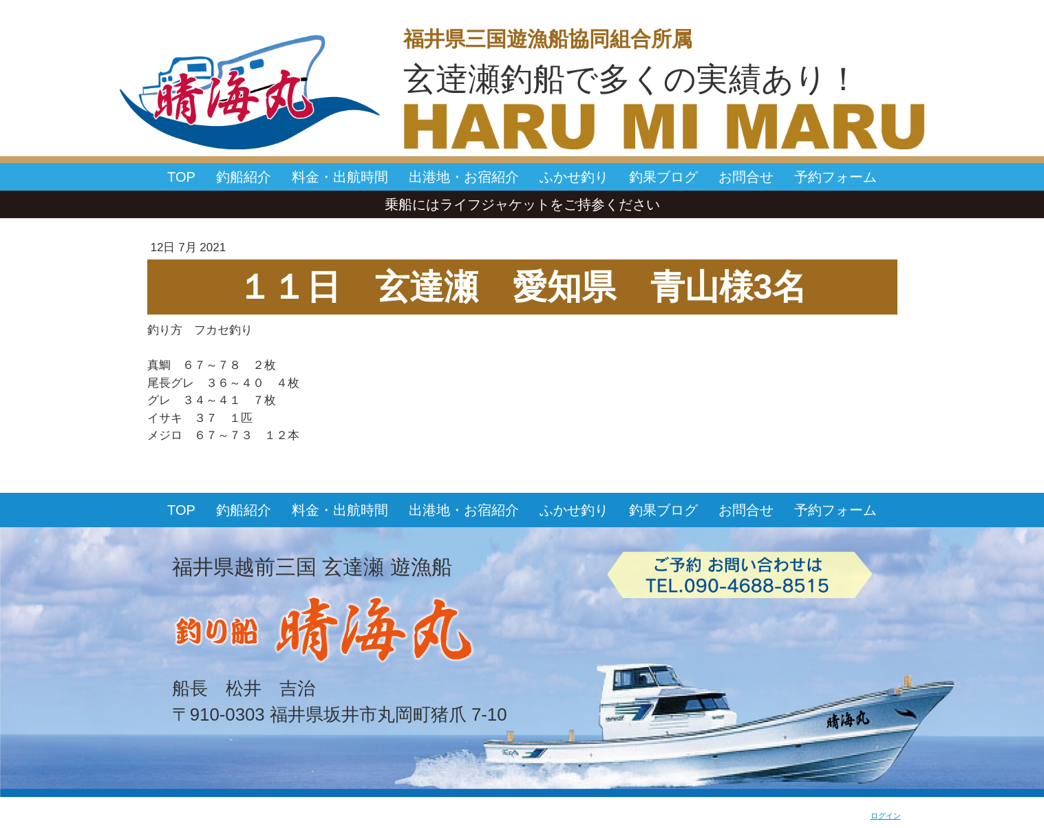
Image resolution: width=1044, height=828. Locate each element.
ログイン (886, 815)
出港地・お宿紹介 (464, 176)
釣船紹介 (243, 176)
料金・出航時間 (340, 176)
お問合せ (746, 176)
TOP (181, 176)
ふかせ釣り (574, 176)
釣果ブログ (663, 176)
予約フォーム (835, 176)
